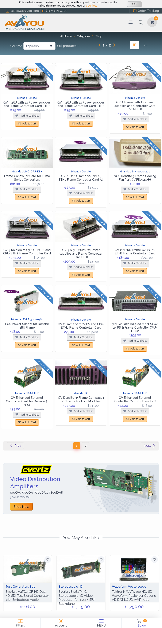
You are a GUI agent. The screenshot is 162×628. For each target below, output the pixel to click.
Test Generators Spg (20, 586)
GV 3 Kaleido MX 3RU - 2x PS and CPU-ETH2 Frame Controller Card (27, 251)
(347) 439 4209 (54, 11)
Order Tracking (146, 10)
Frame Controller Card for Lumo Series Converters (27, 177)
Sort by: (16, 46)
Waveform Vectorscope (129, 586)
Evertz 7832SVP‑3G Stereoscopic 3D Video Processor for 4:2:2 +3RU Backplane (76, 598)
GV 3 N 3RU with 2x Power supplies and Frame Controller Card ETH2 (81, 253)
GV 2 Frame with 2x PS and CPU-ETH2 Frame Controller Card (81, 325)
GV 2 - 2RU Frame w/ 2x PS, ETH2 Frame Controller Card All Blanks (81, 179)
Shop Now (21, 506)
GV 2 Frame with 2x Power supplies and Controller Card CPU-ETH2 (135, 106)
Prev (15, 446)
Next (150, 446)
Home (66, 36)
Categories (83, 36)
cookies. (91, 5)
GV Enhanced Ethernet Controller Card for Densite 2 (135, 399)
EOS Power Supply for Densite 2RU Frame (27, 325)
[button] (141, 22)
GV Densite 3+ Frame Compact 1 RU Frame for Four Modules (81, 399)
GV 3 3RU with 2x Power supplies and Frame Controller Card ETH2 (27, 104)
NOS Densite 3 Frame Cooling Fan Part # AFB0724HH (135, 177)
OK (134, 4)
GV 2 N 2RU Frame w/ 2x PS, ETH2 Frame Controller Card (135, 251)
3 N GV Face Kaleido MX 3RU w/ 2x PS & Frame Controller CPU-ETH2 (135, 327)
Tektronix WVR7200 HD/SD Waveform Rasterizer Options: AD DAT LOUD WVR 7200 (134, 596)
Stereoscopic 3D (70, 586)
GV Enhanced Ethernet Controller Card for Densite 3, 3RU (27, 401)
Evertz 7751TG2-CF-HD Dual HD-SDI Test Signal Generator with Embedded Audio (27, 596)
